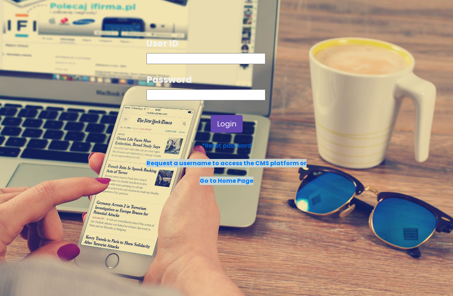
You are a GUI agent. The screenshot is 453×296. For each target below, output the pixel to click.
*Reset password (226, 145)
